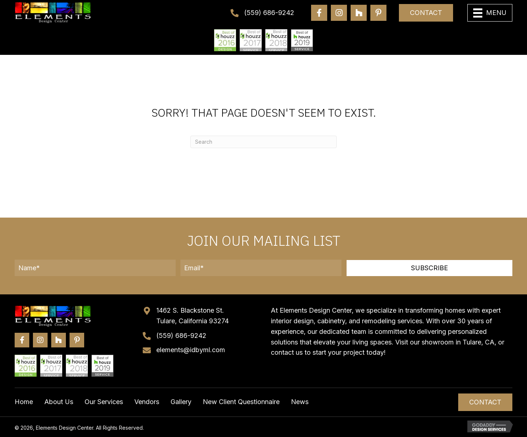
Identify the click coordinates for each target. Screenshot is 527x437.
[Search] (263, 142)
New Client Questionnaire (241, 402)
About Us (58, 402)
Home (24, 402)
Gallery (181, 402)
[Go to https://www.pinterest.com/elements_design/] (378, 13)
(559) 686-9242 (269, 12)
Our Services (104, 402)
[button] (429, 268)
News (300, 402)
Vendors (146, 402)
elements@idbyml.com (190, 350)
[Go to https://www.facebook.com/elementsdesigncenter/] (319, 13)
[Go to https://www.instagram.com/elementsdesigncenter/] (339, 13)
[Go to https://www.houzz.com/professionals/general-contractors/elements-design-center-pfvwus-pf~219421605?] (359, 13)
